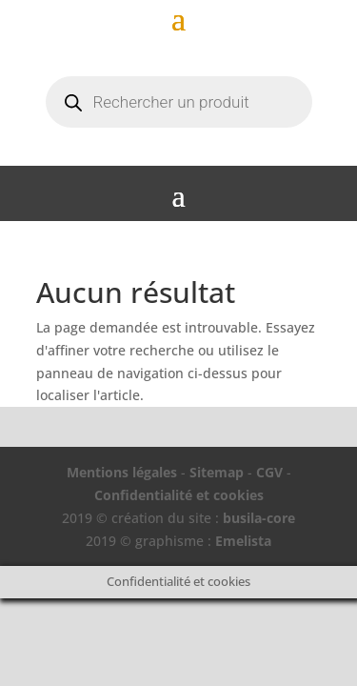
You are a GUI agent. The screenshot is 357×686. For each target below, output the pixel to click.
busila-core (259, 518)
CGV (269, 472)
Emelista (243, 541)
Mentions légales (122, 472)
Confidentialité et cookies (179, 495)
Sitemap (216, 472)
